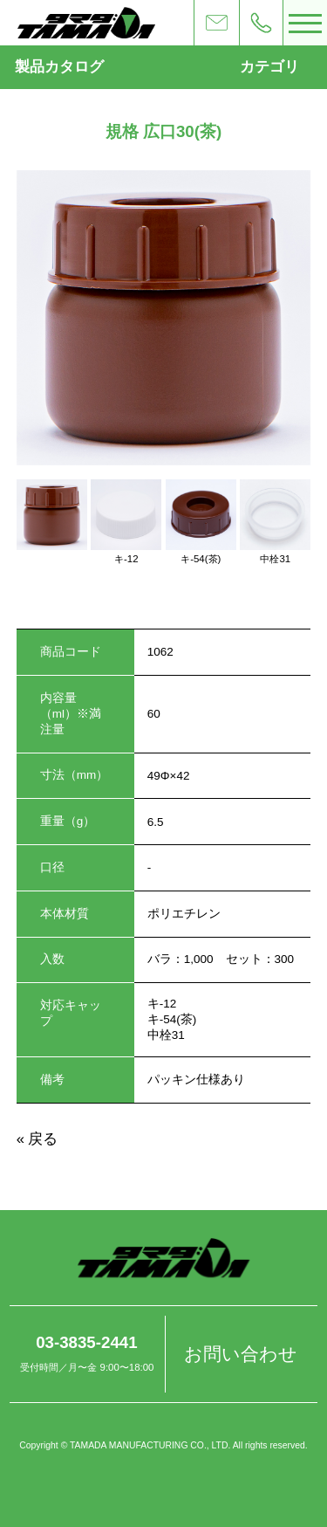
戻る (43, 1139)
